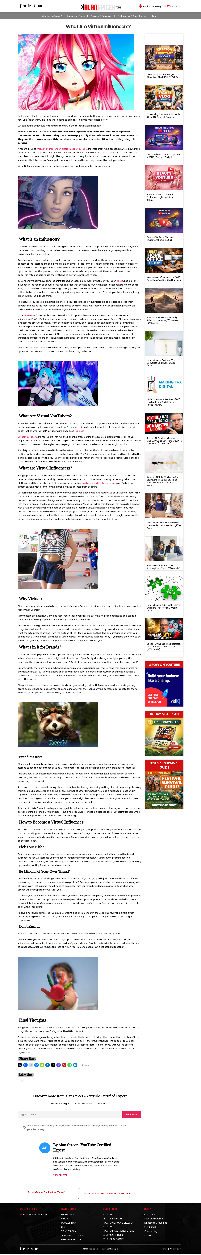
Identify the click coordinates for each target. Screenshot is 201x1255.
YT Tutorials (150, 1228)
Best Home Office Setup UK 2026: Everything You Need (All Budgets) (164, 281)
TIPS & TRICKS (68, 1232)
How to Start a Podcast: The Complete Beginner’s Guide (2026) (161, 365)
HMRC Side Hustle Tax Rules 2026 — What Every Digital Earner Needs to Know (163, 404)
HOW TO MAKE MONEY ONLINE (118, 1232)
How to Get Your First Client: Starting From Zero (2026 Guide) (163, 570)
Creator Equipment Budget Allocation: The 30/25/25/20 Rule (163, 78)
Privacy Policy (175, 1250)
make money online (50, 1128)
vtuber (94, 1128)
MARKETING (67, 1216)
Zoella (120, 283)
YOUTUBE (107, 1216)
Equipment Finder (76, 18)
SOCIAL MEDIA (68, 1224)
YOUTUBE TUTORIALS (72, 1236)
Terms (164, 1250)
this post (79, 433)
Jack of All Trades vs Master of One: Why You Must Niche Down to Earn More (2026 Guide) (164, 443)
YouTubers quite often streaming (100, 485)
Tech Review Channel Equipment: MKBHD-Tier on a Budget (164, 159)
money (66, 1128)
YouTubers (122, 478)
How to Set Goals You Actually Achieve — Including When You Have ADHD (162, 323)
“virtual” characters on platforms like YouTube (62, 151)
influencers (33, 1128)
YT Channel (150, 1216)
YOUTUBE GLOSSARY (113, 1240)
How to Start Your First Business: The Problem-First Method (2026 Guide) (164, 528)
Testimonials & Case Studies (131, 18)
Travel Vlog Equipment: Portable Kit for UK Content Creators (163, 118)
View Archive (61, 1177)
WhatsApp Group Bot (155, 1224)
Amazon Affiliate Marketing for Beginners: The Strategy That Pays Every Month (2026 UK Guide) (162, 484)
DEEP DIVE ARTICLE (71, 1240)
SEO (63, 1228)
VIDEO (64, 1220)
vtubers (103, 1128)
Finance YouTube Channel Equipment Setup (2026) (160, 241)
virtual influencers (80, 1128)
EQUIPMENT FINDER (113, 1236)
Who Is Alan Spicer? (52, 18)
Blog (153, 18)
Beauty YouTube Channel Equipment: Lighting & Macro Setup (161, 200)
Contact (148, 1236)
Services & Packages (101, 18)
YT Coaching (150, 1232)
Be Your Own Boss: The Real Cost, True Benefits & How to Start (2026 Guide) (163, 649)
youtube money (35, 1132)
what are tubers (117, 1128)
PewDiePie (29, 318)
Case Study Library (154, 1220)
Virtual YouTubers (106, 155)
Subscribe (132, 1117)
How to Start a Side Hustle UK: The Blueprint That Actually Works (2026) (164, 610)
